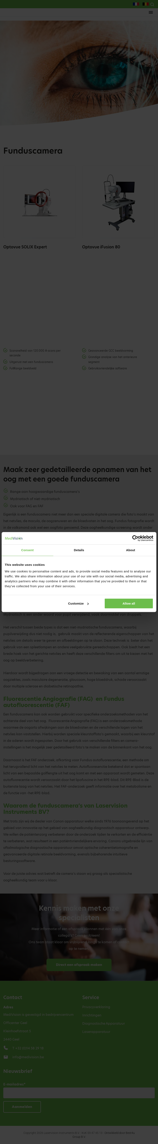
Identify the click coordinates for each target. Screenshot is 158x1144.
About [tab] (130, 550)
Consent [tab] (27, 550)
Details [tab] (79, 550)
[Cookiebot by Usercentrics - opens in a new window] (135, 538)
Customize (78, 603)
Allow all (128, 603)
